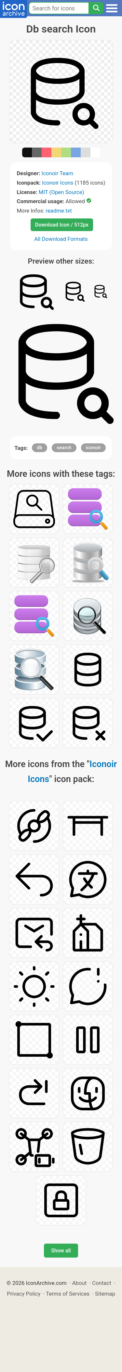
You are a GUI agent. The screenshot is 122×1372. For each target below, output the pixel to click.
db (39, 448)
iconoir (93, 448)
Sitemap (105, 1293)
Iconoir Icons (58, 182)
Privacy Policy (23, 1293)
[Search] (95, 8)
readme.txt (59, 210)
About (79, 1283)
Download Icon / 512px (61, 225)
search (64, 448)
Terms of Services (67, 1293)
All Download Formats (61, 239)
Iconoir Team (57, 173)
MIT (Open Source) (61, 192)
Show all (61, 1251)
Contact (101, 1283)
